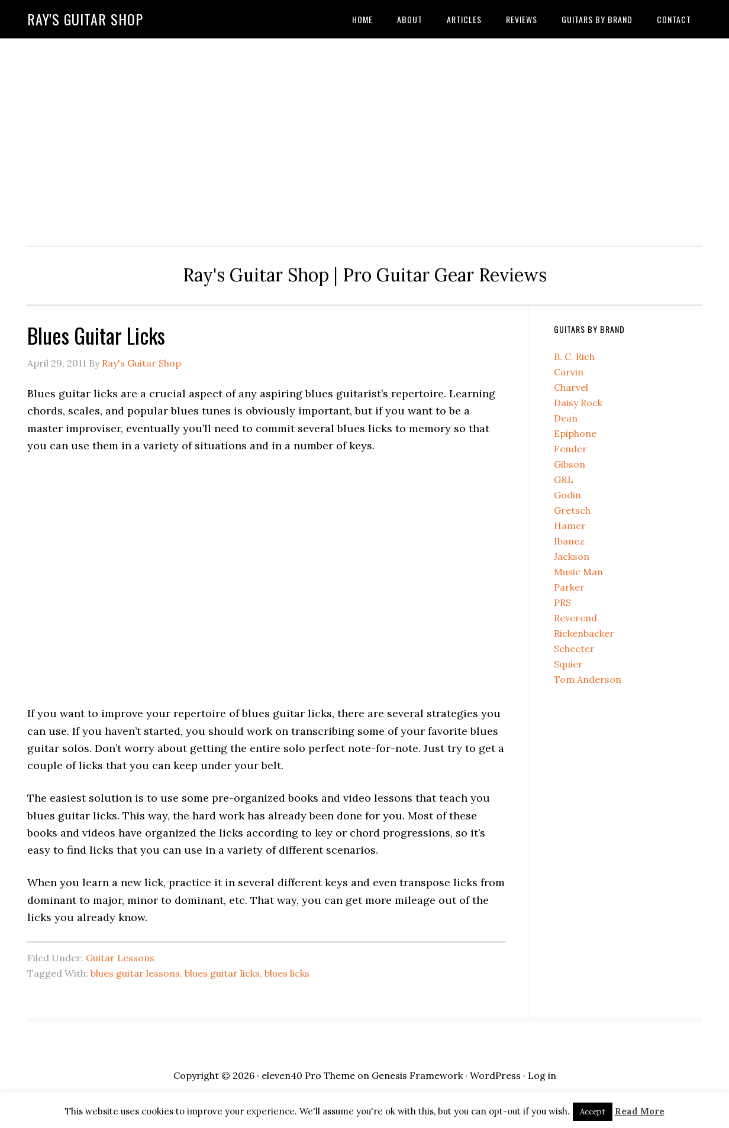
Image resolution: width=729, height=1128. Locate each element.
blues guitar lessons (135, 973)
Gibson (569, 464)
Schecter (574, 648)
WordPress (495, 1075)
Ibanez (569, 541)
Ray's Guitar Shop (85, 19)
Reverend (575, 618)
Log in (542, 1075)
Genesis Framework (417, 1075)
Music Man (578, 572)
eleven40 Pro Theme (308, 1075)
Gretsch (572, 510)
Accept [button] (592, 1112)
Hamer (570, 525)
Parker (569, 587)
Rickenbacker (584, 633)
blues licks (286, 973)
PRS (562, 602)
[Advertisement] (364, 138)
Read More (640, 1111)
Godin (567, 495)
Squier (568, 664)
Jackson (571, 556)
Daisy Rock (578, 403)
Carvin (568, 372)
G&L (563, 479)
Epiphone (575, 433)
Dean (566, 418)
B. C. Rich (574, 356)
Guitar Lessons (120, 958)
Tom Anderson (587, 679)
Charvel (571, 387)
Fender (570, 449)
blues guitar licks (222, 973)
